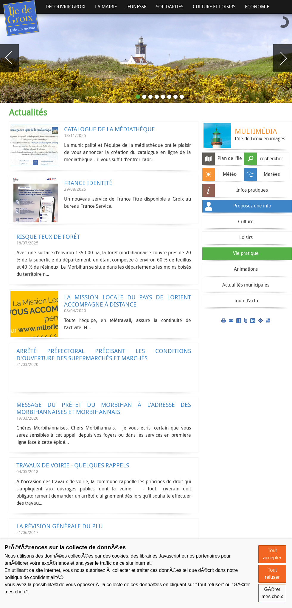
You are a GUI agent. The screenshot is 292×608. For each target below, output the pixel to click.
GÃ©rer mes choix (272, 593)
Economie (257, 6)
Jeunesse (136, 6)
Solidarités (169, 6)
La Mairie (106, 6)
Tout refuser (272, 573)
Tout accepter (272, 554)
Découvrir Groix (66, 6)
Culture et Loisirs (214, 6)
